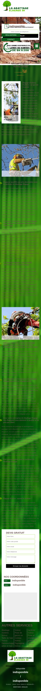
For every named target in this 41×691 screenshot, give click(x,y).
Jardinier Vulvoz (31, 631)
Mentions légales (20, 687)
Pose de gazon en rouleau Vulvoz (19, 637)
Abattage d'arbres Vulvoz (6, 632)
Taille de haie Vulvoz (7, 639)
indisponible (17, 21)
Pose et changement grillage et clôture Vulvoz (33, 640)
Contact (11, 39)
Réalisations (11, 35)
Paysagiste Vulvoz (19, 644)
